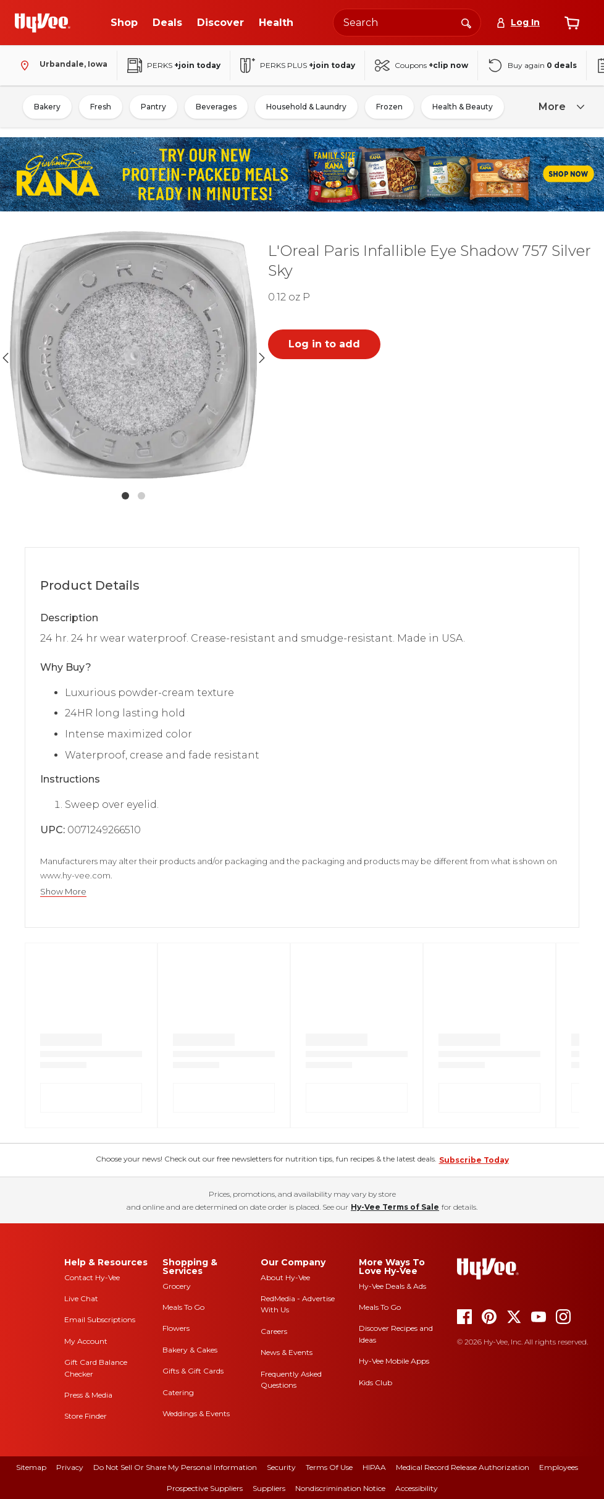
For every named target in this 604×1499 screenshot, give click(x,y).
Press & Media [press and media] (88, 1394)
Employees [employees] (558, 1467)
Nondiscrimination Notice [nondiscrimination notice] (340, 1488)
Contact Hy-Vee (92, 1277)
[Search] (466, 22)
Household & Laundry (306, 106)
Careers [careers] (274, 1331)
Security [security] (281, 1467)
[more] (559, 107)
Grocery (176, 1286)
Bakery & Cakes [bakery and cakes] (189, 1349)
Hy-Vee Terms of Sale (395, 1207)
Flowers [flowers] (176, 1328)
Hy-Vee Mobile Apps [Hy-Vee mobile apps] (394, 1360)
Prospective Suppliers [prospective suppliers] (205, 1488)
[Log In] (518, 22)
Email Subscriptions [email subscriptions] (99, 1319)
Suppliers (269, 1488)
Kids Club (375, 1382)
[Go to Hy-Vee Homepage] (42, 23)
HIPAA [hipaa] (374, 1467)
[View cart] (572, 23)
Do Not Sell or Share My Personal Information (175, 1467)
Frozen (389, 106)
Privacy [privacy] (69, 1467)
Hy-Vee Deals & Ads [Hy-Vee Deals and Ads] (392, 1286)
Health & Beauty (462, 106)
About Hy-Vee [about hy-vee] (285, 1277)
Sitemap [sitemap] (31, 1467)
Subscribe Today (474, 1160)
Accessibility (416, 1488)
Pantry (153, 106)
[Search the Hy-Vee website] (407, 22)
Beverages (216, 106)
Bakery (47, 106)
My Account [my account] (85, 1341)
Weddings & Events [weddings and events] (196, 1413)
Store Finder (85, 1415)
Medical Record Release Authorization (462, 1467)
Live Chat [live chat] (81, 1298)
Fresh (100, 106)
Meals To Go (183, 1307)
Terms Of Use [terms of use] (329, 1467)
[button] (133, 357)
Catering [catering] (178, 1392)
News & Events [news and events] (286, 1352)
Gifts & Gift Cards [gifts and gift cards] (193, 1370)
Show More (63, 891)
